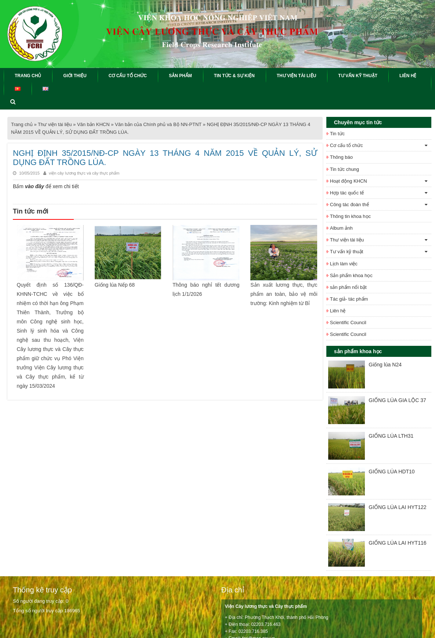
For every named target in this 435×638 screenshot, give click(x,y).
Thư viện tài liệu (55, 124)
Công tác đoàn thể (349, 204)
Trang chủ (22, 124)
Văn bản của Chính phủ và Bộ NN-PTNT (158, 124)
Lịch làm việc (344, 263)
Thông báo (341, 157)
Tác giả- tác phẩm (349, 299)
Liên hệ (337, 310)
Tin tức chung (344, 169)
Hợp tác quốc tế (347, 193)
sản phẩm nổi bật (348, 287)
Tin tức (337, 133)
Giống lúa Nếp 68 (115, 284)
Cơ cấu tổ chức (346, 145)
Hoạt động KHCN (348, 181)
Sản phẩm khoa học (351, 275)
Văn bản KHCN (93, 124)
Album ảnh (341, 228)
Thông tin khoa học (350, 216)
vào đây (33, 186)
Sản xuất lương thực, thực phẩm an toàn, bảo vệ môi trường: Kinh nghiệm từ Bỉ (283, 294)
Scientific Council (348, 322)
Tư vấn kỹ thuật (346, 251)
